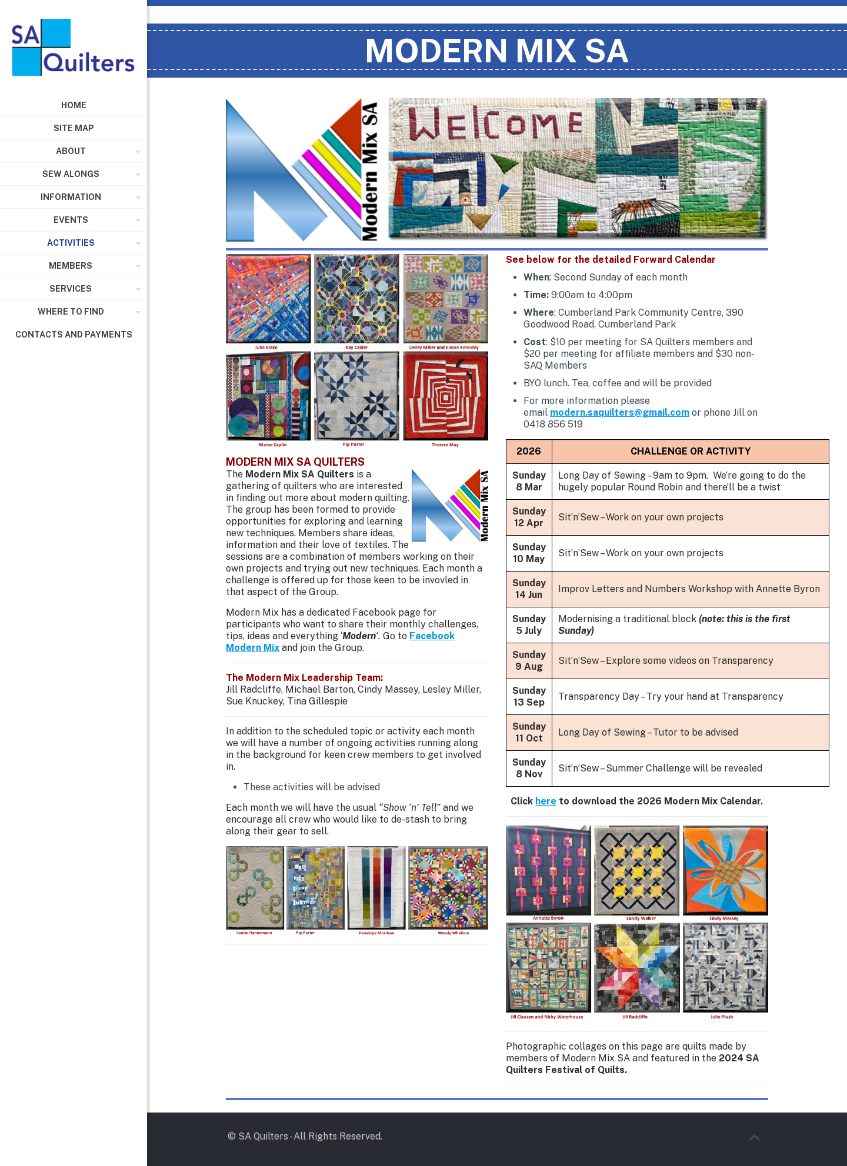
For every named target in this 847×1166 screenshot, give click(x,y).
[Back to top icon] (754, 1137)
